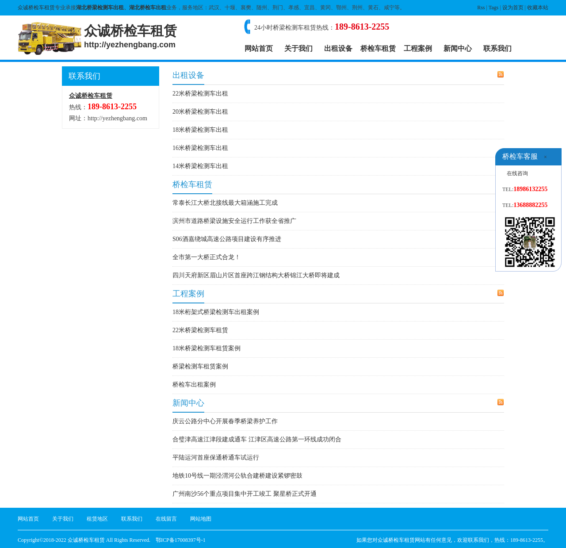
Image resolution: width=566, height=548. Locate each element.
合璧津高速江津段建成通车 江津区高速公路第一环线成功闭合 (256, 439)
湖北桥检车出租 (147, 7)
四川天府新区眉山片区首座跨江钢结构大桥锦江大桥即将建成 (256, 275)
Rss (481, 7)
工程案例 (418, 48)
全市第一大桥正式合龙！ (206, 257)
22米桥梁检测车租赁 (200, 330)
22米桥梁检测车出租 (200, 93)
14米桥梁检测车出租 (200, 166)
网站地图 (200, 519)
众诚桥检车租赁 (36, 7)
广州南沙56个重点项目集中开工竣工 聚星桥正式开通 (244, 494)
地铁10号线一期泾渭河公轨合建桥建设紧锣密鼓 (237, 475)
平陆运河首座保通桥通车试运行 (215, 457)
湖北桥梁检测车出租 (100, 7)
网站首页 (259, 48)
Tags (494, 7)
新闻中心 (458, 48)
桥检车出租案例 (194, 384)
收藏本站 (537, 7)
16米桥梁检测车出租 (200, 148)
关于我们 (298, 48)
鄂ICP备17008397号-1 (181, 540)
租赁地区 (97, 519)
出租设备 (338, 48)
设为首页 (513, 7)
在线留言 (166, 519)
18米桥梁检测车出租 (200, 129)
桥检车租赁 (378, 48)
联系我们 (497, 48)
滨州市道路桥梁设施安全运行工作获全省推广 (234, 221)
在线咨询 (517, 173)
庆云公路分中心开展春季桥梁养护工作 (225, 421)
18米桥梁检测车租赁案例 (206, 348)
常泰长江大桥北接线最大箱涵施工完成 (225, 202)
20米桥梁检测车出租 (200, 111)
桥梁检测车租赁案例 (200, 366)
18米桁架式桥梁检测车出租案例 (215, 312)
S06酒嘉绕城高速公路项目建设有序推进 (226, 239)
